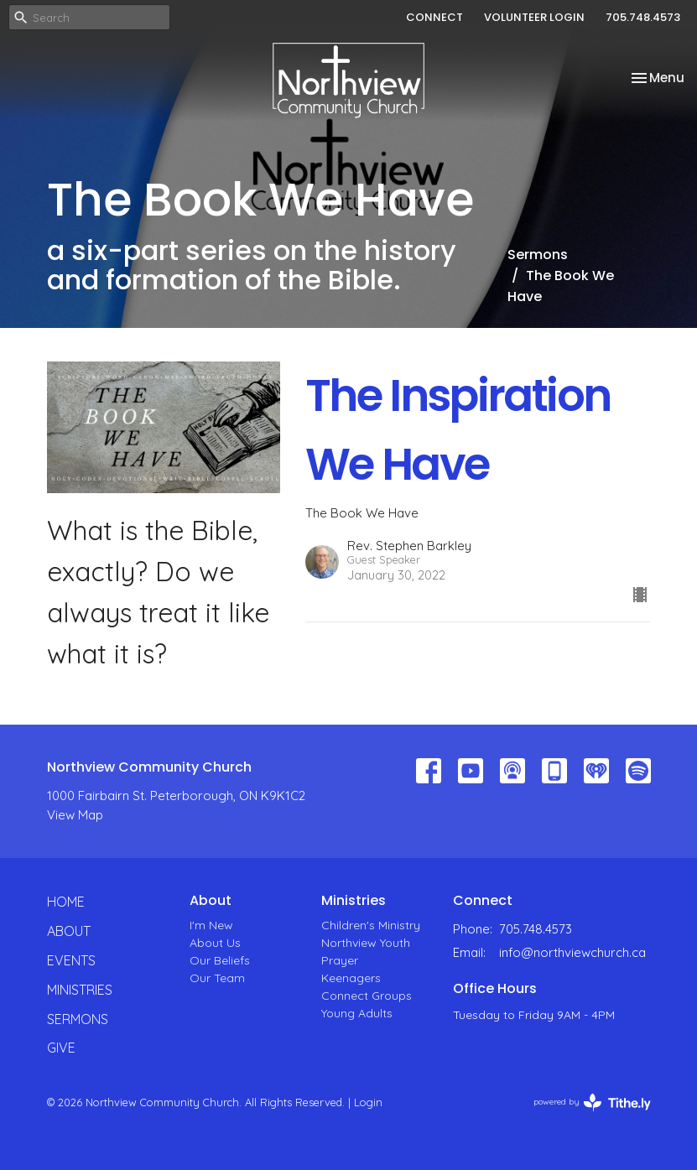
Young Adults (357, 1013)
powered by (592, 1102)
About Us (215, 942)
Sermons (537, 254)
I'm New (211, 925)
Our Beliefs (220, 960)
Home (66, 901)
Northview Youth (365, 942)
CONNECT (434, 17)
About (69, 931)
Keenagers (351, 977)
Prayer (339, 960)
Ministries (79, 989)
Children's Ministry (370, 925)
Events (71, 960)
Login (368, 1102)
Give (61, 1047)
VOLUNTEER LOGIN (534, 17)
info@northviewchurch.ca (572, 952)
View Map (75, 815)
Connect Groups (366, 995)
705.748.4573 (643, 17)
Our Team (217, 977)
